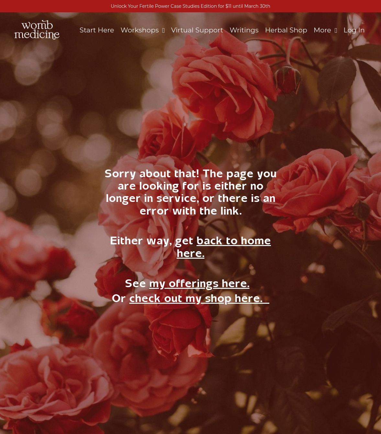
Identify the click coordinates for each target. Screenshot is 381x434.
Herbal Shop (286, 30)
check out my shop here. (199, 298)
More (325, 30)
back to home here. (224, 247)
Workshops (143, 30)
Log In (354, 30)
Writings (244, 30)
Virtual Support (197, 30)
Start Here (97, 30)
